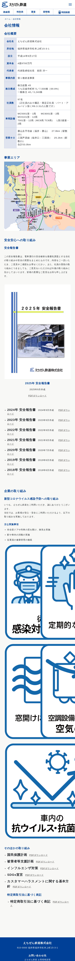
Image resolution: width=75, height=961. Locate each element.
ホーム (8, 19)
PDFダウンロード (37, 396)
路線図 (6, 12)
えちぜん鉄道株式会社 (37, 943)
